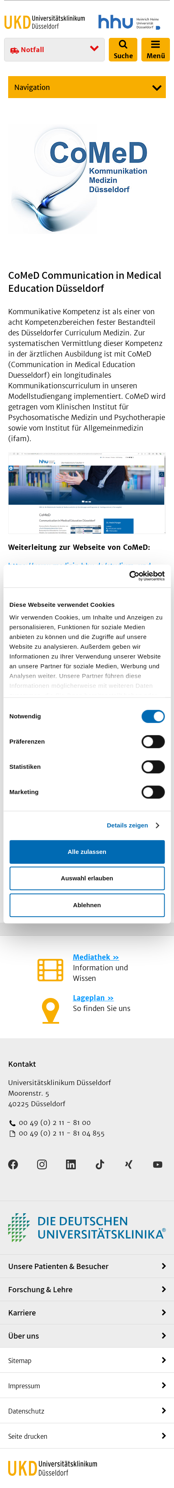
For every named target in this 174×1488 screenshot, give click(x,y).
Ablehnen (87, 905)
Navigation (32, 87)
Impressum (24, 1386)
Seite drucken (27, 1436)
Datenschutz (26, 1411)
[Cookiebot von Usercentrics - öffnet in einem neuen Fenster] (129, 576)
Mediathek (91, 957)
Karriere (22, 1312)
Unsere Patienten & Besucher (58, 1266)
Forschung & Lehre (40, 1289)
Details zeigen (127, 825)
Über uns (23, 1335)
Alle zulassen (87, 851)
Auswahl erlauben (87, 878)
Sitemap (19, 1361)
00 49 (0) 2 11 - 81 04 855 (61, 1133)
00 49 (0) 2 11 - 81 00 (54, 1122)
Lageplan (89, 997)
